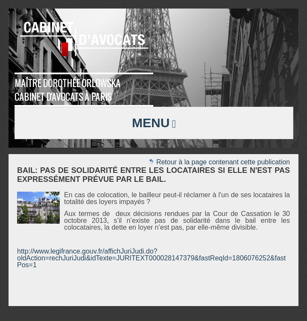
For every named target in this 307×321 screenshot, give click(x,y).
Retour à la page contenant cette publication (219, 162)
